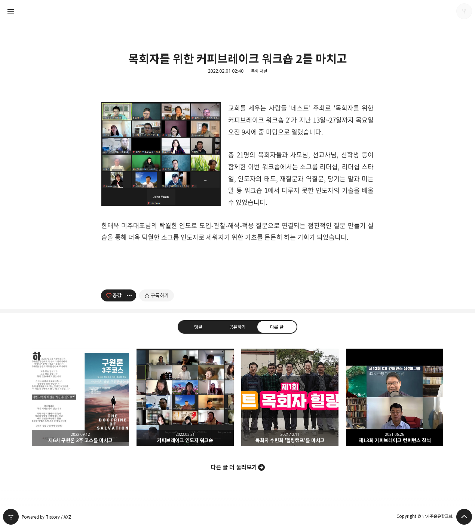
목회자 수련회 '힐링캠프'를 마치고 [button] (289, 397)
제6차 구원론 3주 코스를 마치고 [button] (80, 397)
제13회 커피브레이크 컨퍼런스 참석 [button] (394, 397)
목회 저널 (259, 71)
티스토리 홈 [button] (11, 517)
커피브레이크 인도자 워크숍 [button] (185, 397)
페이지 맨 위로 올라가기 (464, 517)
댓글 (198, 327)
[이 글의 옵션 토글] (130, 295)
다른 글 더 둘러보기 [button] (234, 467)
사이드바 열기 (11, 11)
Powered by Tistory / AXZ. (47, 517)
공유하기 (237, 327)
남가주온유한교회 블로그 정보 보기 (464, 11)
